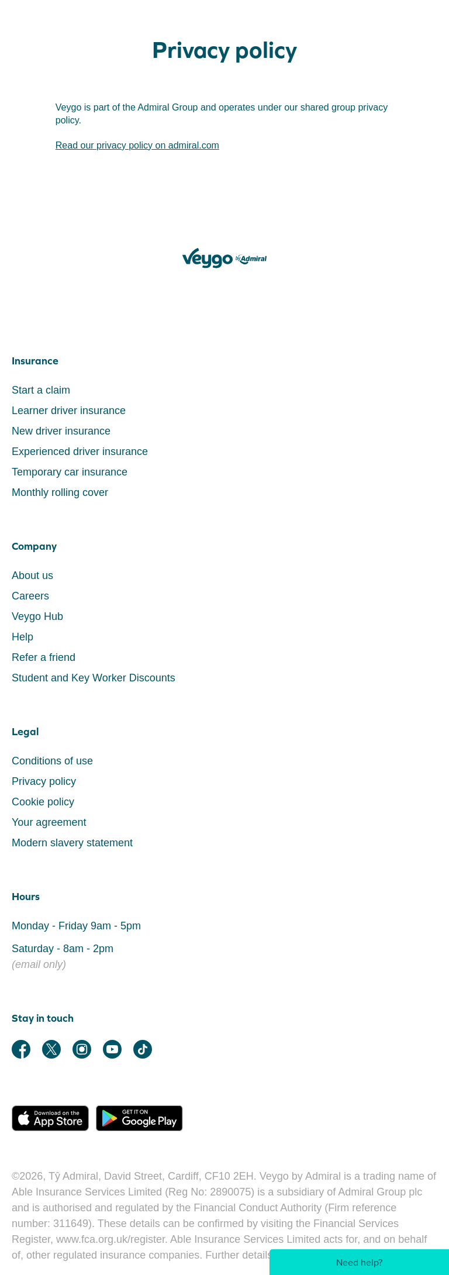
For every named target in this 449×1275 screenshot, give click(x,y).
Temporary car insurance (69, 472)
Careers (30, 596)
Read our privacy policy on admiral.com (137, 145)
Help (22, 637)
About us (32, 575)
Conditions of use (52, 761)
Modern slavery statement (72, 843)
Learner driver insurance (69, 410)
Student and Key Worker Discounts (93, 678)
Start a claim (41, 390)
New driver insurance (61, 431)
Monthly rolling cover (60, 492)
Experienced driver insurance (80, 451)
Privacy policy (44, 781)
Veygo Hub (37, 616)
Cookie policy (43, 802)
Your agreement (49, 822)
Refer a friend (43, 657)
